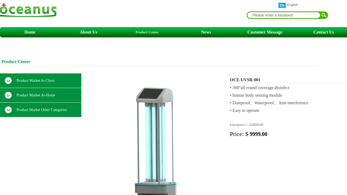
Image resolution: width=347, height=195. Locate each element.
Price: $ (240, 134)
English (288, 5)
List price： (239, 125)
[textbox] (284, 15)
